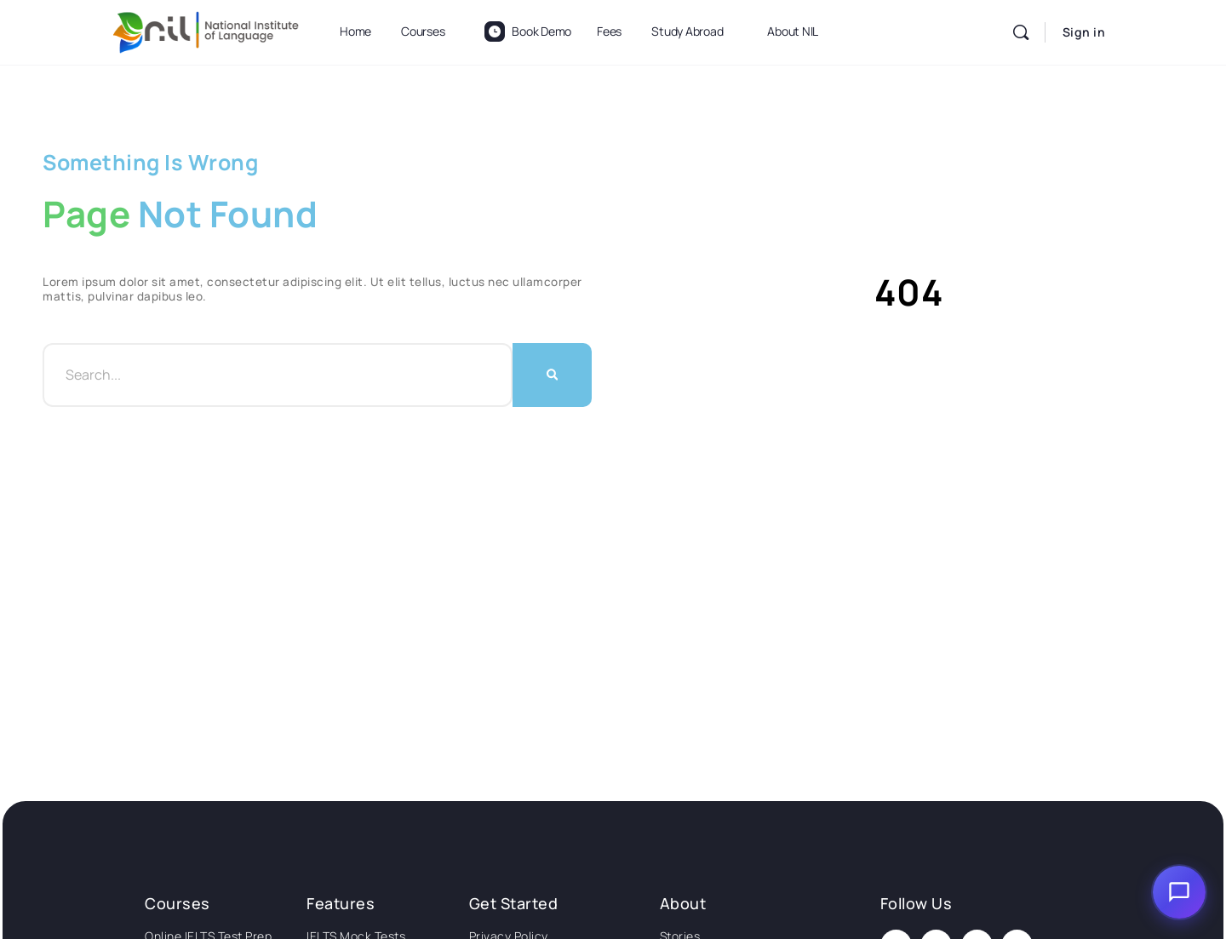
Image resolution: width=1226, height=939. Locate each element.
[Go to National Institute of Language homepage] (206, 29)
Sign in (1084, 32)
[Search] (1021, 32)
